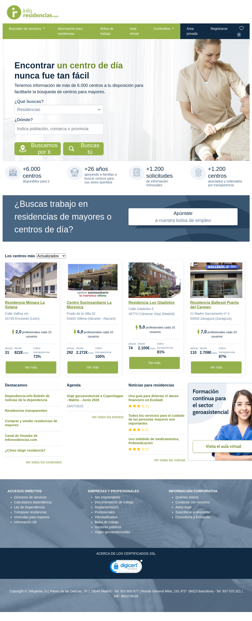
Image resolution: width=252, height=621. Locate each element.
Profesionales (105, 512)
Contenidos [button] (162, 29)
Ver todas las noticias (169, 460)
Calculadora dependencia (33, 502)
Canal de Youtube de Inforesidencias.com (21, 438)
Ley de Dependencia (29, 507)
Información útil (25, 522)
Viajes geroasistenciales (112, 532)
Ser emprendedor (108, 497)
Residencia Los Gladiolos (151, 303)
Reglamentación (107, 507)
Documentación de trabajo (114, 502)
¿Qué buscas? (29, 101)
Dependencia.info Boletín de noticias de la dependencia (27, 398)
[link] (126, 567)
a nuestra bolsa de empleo (183, 216)
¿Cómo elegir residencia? (25, 450)
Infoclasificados (106, 517)
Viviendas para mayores (32, 517)
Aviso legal (183, 507)
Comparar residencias (30, 512)
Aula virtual (134, 31)
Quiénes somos (187, 497)
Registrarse (219, 29)
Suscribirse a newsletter (193, 512)
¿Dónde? (23, 119)
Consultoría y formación (193, 517)
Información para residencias (70, 31)
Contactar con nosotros (193, 502)
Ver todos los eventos (108, 417)
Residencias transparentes (26, 411)
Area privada (192, 31)
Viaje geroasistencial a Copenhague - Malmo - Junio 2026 (95, 398)
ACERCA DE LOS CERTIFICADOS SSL (126, 553)
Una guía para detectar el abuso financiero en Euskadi (153, 398)
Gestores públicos (108, 527)
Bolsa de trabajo (107, 31)
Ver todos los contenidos (44, 462)
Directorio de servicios (30, 497)
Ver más (31, 367)
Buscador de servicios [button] (25, 29)
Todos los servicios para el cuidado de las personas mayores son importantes (156, 420)
